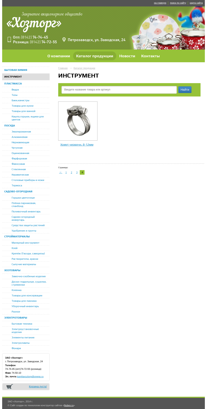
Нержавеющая (20, 142)
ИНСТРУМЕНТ (13, 76)
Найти (185, 89)
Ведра (15, 89)
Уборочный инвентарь (25, 306)
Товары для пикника (24, 300)
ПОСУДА (9, 125)
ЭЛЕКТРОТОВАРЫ (15, 317)
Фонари (16, 348)
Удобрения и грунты (24, 230)
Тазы (14, 94)
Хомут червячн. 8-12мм (76, 144)
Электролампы (21, 342)
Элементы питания (23, 337)
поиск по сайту (178, 3)
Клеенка (16, 290)
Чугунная (17, 147)
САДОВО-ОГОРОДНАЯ (18, 191)
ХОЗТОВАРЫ (12, 270)
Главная (63, 68)
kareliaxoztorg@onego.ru (30, 376)
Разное (16, 311)
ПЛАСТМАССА (13, 83)
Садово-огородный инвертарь (23, 218)
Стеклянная (19, 169)
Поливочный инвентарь (26, 211)
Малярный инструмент (25, 242)
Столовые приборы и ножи (28, 180)
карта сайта (196, 3)
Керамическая (20, 174)
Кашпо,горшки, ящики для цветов (28, 118)
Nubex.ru (69, 405)
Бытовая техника (22, 323)
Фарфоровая (19, 158)
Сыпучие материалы (24, 264)
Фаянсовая (18, 163)
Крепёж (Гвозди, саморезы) (28, 253)
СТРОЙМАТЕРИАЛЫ (17, 236)
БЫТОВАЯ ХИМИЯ (15, 70)
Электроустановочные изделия (25, 331)
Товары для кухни (22, 105)
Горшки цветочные (23, 197)
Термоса (17, 185)
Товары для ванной (23, 111)
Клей (14, 248)
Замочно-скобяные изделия (29, 276)
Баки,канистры (20, 100)
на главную (160, 3)
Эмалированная (21, 131)
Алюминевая (20, 136)
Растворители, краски (25, 258)
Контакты (150, 56)
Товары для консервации (27, 295)
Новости (127, 56)
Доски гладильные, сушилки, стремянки (29, 283)
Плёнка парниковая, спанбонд (24, 205)
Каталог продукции (94, 56)
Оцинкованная (20, 153)
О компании (58, 56)
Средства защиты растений (28, 225)
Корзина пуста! (38, 386)
